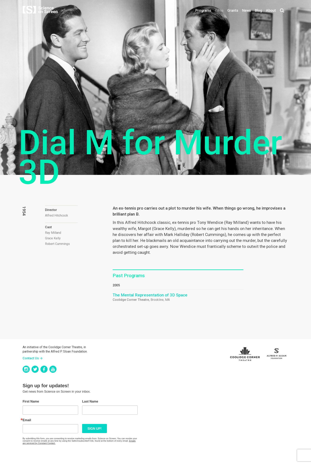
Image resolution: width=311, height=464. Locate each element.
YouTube (53, 369)
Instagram (26, 369)
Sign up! (94, 428)
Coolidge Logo (245, 353)
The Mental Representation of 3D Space (150, 295)
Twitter (35, 369)
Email (27, 420)
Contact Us (31, 358)
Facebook (44, 369)
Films (219, 10)
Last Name (90, 401)
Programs (203, 10)
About (271, 10)
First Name (31, 401)
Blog (258, 10)
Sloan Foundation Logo (276, 353)
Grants (232, 10)
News (246, 10)
